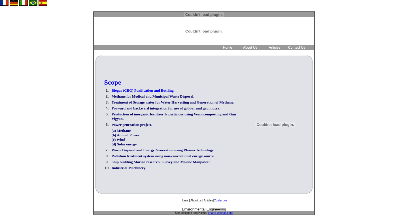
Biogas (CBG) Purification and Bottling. (143, 90)
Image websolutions (220, 212)
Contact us (220, 200)
